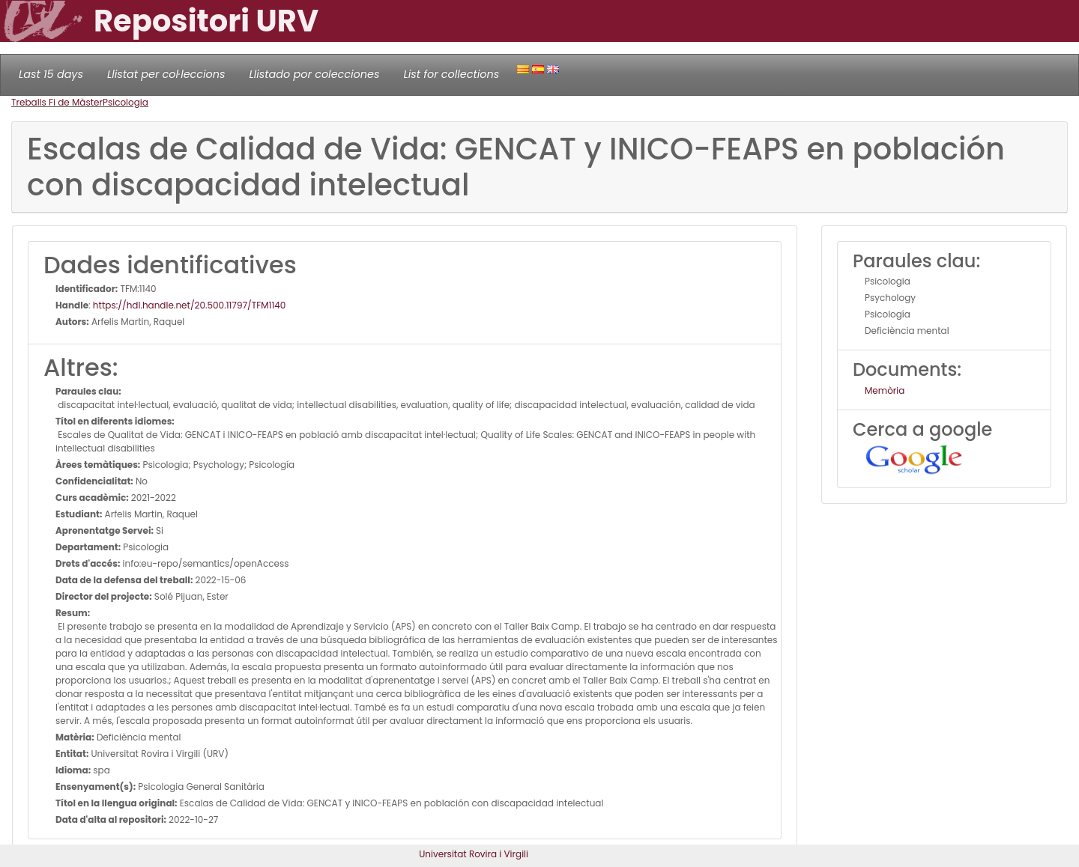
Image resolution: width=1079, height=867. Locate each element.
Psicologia (125, 102)
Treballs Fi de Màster (57, 102)
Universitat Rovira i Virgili (473, 854)
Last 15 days (51, 74)
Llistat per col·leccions (166, 74)
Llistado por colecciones (315, 74)
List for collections (451, 74)
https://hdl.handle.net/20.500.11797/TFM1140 (189, 305)
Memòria (884, 390)
